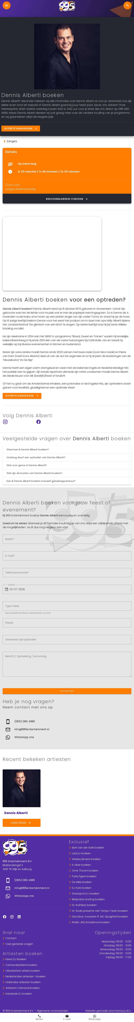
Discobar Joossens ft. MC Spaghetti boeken (100, 916)
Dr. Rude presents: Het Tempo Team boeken (100, 911)
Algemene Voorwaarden (52, 1011)
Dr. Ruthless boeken (84, 905)
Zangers (10, 189)
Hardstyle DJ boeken (19, 994)
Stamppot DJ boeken (85, 893)
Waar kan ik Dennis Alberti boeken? (28, 449)
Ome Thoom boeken (85, 870)
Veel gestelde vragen (19, 944)
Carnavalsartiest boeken (21, 965)
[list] (67, 168)
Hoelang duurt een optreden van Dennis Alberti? (36, 457)
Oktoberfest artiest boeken (23, 971)
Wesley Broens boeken (86, 859)
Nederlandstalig (26, 189)
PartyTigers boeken (84, 876)
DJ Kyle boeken (81, 888)
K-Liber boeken (81, 865)
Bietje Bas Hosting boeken (88, 899)
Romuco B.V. (123, 1011)
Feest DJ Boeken (16, 959)
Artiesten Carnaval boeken (23, 988)
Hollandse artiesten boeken (23, 982)
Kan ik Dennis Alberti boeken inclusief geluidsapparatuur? (41, 481)
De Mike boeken (82, 882)
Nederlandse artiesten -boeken (26, 976)
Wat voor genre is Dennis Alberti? (27, 465)
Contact (11, 938)
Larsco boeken (81, 853)
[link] (67, 722)
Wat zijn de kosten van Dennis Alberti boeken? (34, 473)
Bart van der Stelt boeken (88, 848)
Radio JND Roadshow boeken (91, 922)
